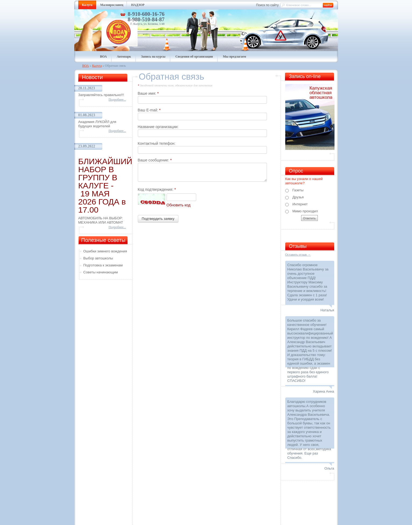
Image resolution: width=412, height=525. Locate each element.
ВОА (85, 66)
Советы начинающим (100, 272)
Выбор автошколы (98, 258)
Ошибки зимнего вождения (105, 251)
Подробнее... (117, 99)
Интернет (296, 204)
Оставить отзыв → (298, 254)
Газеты (294, 190)
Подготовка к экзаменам (103, 265)
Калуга (97, 66)
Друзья (294, 197)
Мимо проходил (301, 211)
